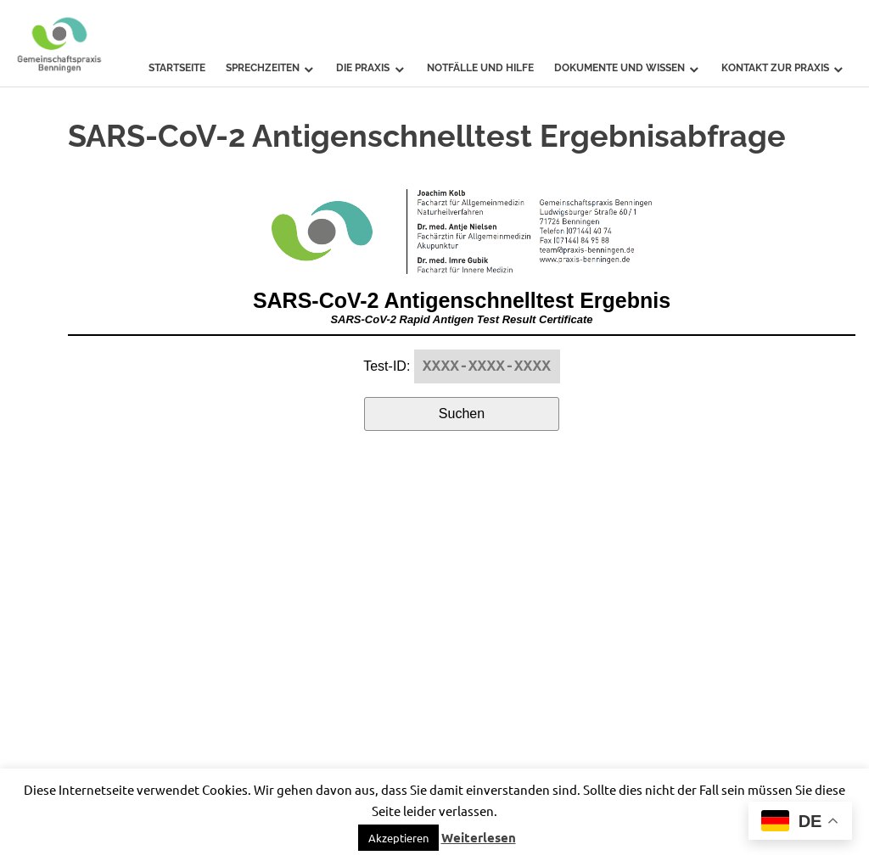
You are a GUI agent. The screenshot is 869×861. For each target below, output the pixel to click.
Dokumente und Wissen (619, 68)
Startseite (177, 68)
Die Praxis (363, 68)
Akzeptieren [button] (398, 837)
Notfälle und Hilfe (480, 68)
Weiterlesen (478, 837)
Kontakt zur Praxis (775, 68)
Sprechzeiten (263, 68)
